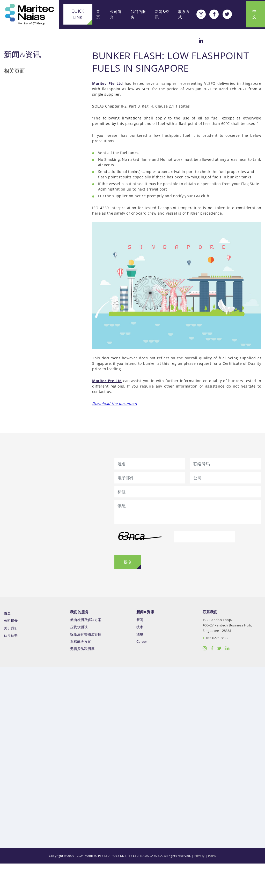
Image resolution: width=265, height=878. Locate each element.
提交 (128, 576)
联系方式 (182, 14)
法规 (139, 648)
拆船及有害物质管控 (85, 648)
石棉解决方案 (80, 656)
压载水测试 (78, 641)
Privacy (199, 870)
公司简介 (114, 14)
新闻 (139, 634)
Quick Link (75, 14)
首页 (96, 14)
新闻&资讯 (161, 14)
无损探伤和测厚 (82, 663)
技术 (139, 641)
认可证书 (11, 650)
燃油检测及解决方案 (85, 634)
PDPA (212, 870)
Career (141, 656)
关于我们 (11, 642)
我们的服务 (136, 14)
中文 (254, 13)
